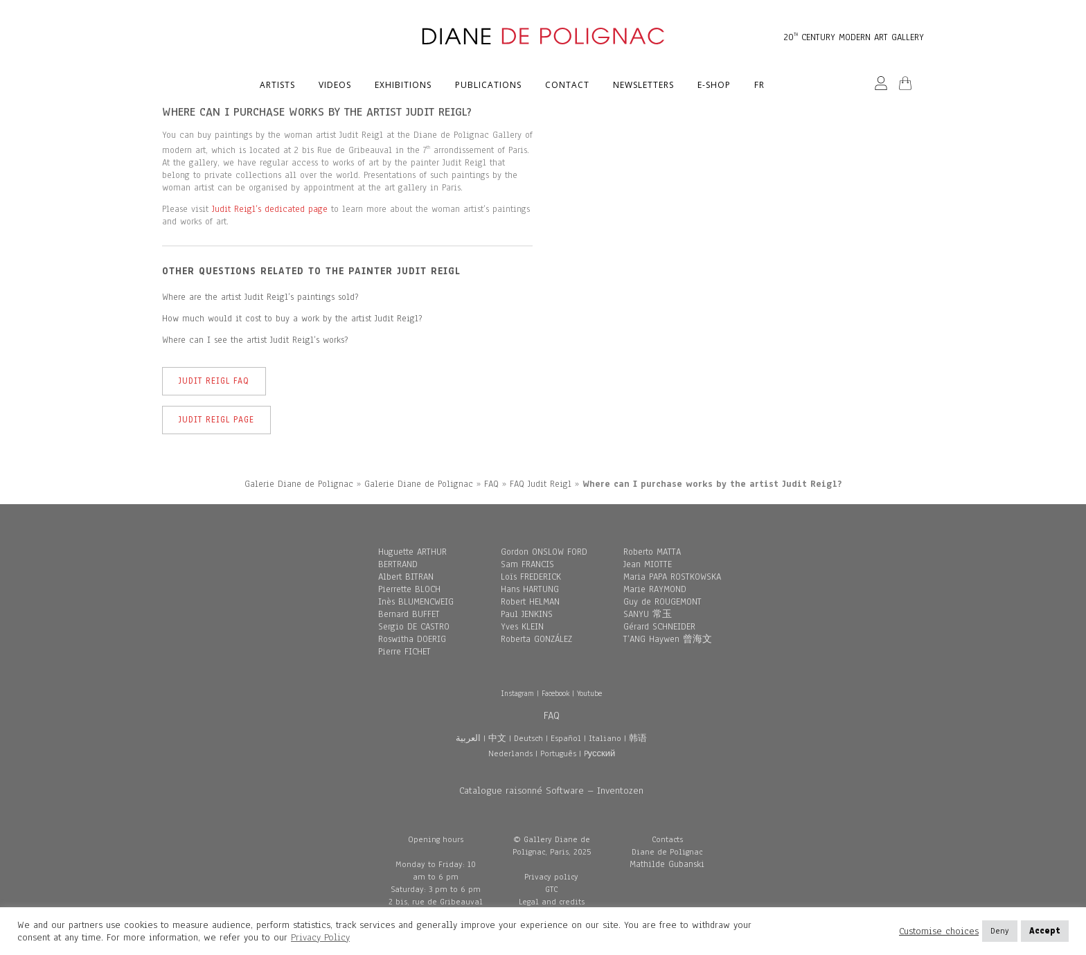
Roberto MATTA (652, 552)
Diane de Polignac (667, 851)
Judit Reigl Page (216, 419)
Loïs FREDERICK (531, 577)
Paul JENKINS (527, 614)
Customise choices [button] (939, 931)
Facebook (555, 693)
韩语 (638, 738)
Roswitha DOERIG (412, 639)
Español (566, 738)
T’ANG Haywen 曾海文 (667, 639)
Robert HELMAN (530, 602)
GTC (551, 889)
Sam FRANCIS (527, 564)
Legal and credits (552, 901)
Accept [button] (1044, 930)
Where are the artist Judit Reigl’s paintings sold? (260, 297)
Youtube (589, 693)
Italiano (605, 738)
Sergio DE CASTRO (413, 627)
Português (558, 753)
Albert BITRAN (406, 577)
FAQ (491, 484)
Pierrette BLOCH (409, 589)
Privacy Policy (320, 937)
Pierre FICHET (404, 651)
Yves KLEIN (522, 627)
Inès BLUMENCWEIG (416, 602)
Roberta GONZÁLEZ (536, 639)
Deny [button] (999, 930)
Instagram (517, 693)
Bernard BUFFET (409, 614)
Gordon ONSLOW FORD (544, 552)
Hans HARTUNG (530, 589)
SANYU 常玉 (647, 614)
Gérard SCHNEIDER (659, 627)
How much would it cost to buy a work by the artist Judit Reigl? (292, 318)
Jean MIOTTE (647, 564)
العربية (468, 738)
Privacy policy (551, 876)
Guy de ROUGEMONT (662, 602)
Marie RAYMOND (654, 589)
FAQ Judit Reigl (540, 484)
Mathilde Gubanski (667, 864)
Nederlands (510, 753)
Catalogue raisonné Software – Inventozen (551, 790)
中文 (497, 738)
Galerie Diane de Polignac (298, 484)
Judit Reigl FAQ (214, 380)
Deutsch (528, 738)
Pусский (600, 753)
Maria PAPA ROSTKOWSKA (672, 577)
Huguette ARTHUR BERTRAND (412, 558)
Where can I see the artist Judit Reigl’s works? (255, 340)
